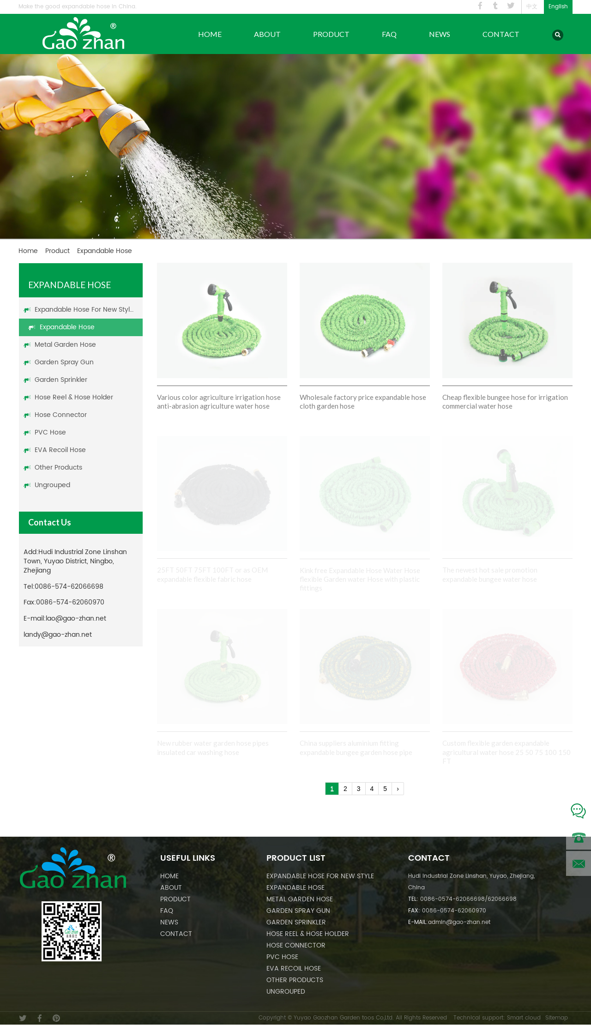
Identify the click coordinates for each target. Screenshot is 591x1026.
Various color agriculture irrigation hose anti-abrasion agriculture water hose (219, 401)
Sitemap (556, 1018)
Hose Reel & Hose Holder (74, 397)
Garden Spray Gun (64, 362)
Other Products (58, 467)
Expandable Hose (67, 327)
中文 (531, 6)
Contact (500, 34)
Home (210, 34)
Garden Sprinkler (61, 379)
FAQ (389, 34)
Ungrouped (52, 485)
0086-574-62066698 (69, 586)
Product (331, 34)
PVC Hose (50, 432)
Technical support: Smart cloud (497, 1018)
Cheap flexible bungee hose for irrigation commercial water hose (505, 401)
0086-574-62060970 (70, 602)
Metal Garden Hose (65, 344)
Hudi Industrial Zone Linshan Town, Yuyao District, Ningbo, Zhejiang (75, 561)
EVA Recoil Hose (60, 450)
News (439, 34)
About (267, 34)
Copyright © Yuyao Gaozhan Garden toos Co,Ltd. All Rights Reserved (353, 1018)
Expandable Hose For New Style (84, 309)
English (558, 6)
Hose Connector (61, 415)
